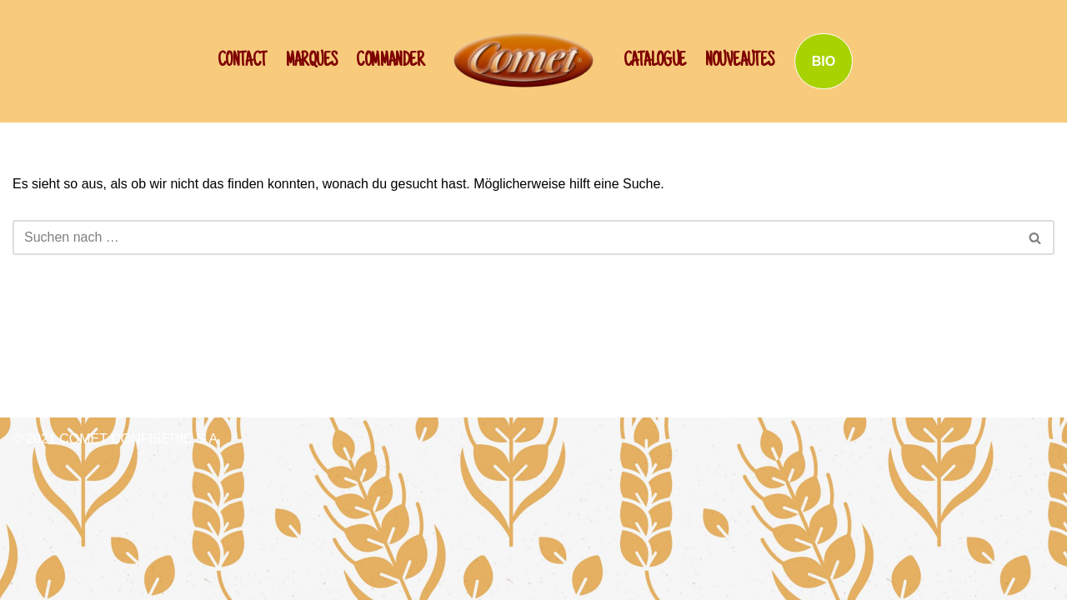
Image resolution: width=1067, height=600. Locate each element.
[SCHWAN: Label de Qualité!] (523, 59)
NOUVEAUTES (739, 62)
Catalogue (655, 62)
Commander (389, 62)
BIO (823, 61)
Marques (312, 62)
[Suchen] (515, 237)
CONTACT (242, 62)
